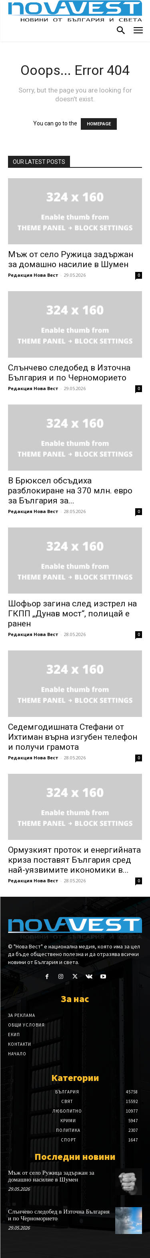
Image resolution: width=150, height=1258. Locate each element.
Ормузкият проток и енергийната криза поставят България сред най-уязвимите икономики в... (74, 860)
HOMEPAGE (99, 124)
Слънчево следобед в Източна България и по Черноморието (69, 372)
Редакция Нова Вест (33, 275)
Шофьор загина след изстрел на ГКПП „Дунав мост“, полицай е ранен (72, 613)
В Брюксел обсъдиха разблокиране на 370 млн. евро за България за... (70, 490)
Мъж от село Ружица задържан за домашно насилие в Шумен (70, 259)
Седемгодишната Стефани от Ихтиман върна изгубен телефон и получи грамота (72, 737)
